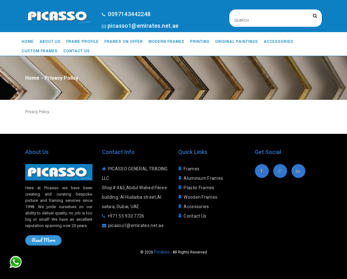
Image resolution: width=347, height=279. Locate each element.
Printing (199, 41)
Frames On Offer (123, 41)
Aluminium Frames (203, 178)
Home (28, 41)
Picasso (162, 251)
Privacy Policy (61, 78)
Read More (43, 240)
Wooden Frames (200, 197)
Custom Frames (40, 51)
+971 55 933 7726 (125, 216)
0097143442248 (129, 14)
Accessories (278, 41)
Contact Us (76, 51)
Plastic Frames (199, 187)
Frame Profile (82, 41)
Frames (191, 168)
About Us (50, 41)
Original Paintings (236, 41)
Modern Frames (167, 41)
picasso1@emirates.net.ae (143, 25)
